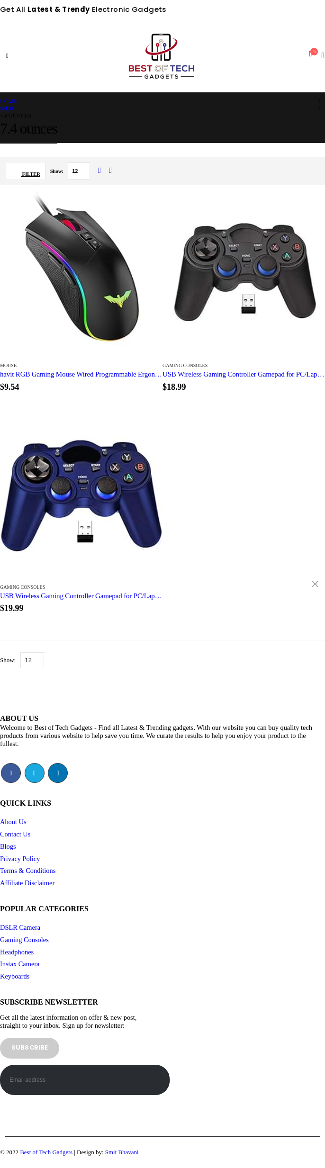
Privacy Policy (20, 859)
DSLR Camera (20, 927)
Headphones (17, 952)
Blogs (8, 846)
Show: (57, 171)
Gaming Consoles (185, 365)
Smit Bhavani (122, 1152)
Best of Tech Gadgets (46, 1152)
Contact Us (15, 834)
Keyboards (14, 976)
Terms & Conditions (27, 870)
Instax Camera (20, 964)
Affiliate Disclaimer (27, 883)
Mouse (8, 365)
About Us (13, 822)
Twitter (35, 773)
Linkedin (58, 773)
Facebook (11, 773)
